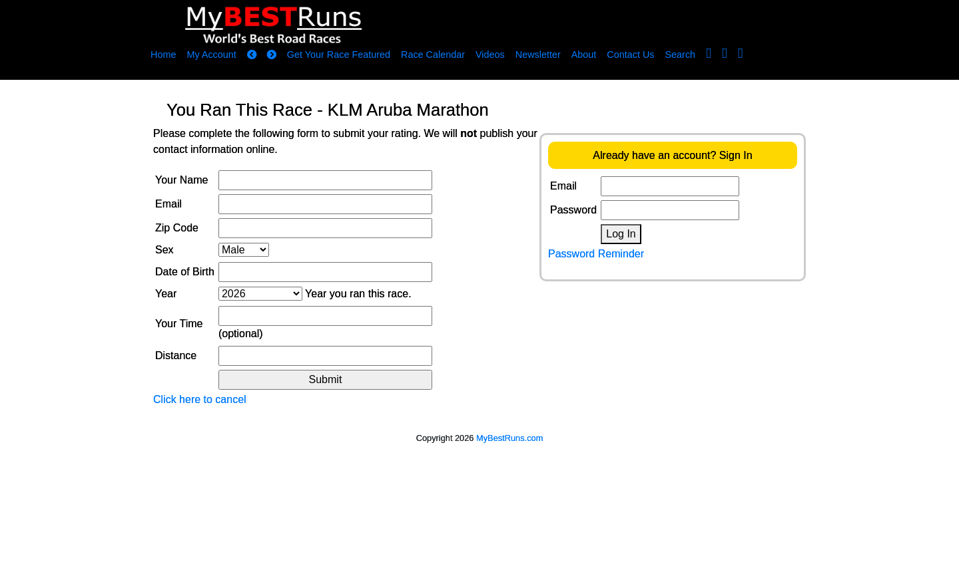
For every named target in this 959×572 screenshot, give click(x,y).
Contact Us (630, 54)
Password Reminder (596, 253)
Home (163, 54)
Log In (620, 233)
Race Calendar (433, 54)
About (584, 54)
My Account (211, 54)
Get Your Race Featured (338, 54)
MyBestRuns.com (509, 438)
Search (680, 54)
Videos (490, 54)
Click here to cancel (199, 399)
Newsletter (538, 54)
